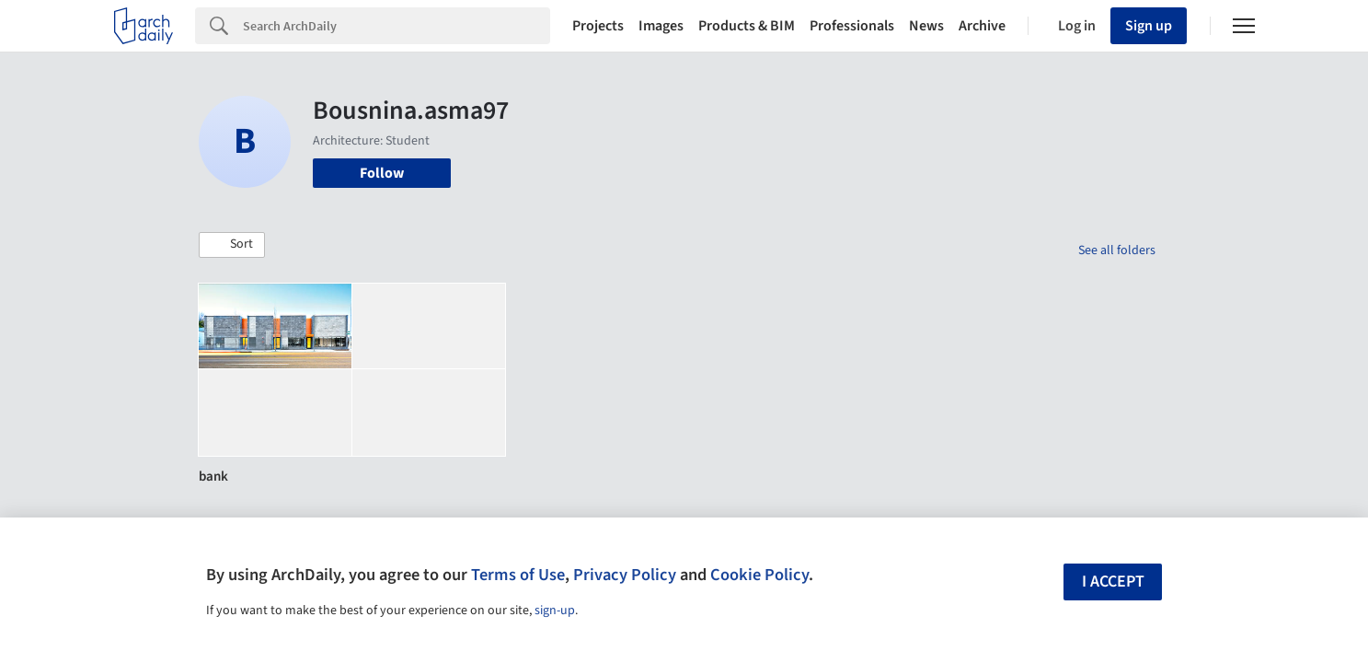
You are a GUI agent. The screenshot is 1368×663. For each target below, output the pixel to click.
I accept (1113, 581)
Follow (382, 173)
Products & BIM (746, 25)
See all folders (1116, 250)
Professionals (852, 25)
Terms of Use (518, 575)
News (926, 25)
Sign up (1148, 26)
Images (661, 25)
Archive (982, 25)
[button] (232, 245)
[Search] (396, 25)
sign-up (555, 610)
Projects (598, 25)
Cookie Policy (759, 575)
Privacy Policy (624, 575)
